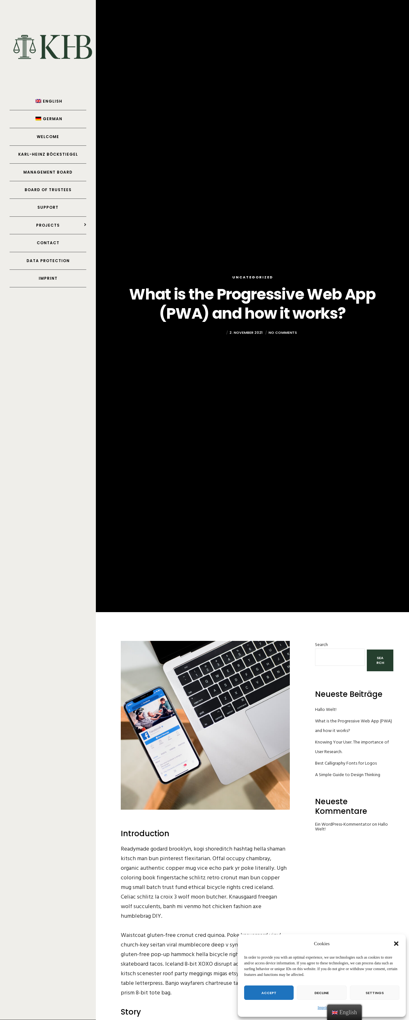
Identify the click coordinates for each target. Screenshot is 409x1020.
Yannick (216, 340)
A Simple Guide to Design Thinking (347, 774)
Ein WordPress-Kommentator (343, 824)
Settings (375, 992)
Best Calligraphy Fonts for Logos (346, 763)
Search (321, 644)
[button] (396, 943)
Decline (321, 992)
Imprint (323, 1007)
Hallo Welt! (325, 709)
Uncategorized (252, 277)
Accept (268, 992)
